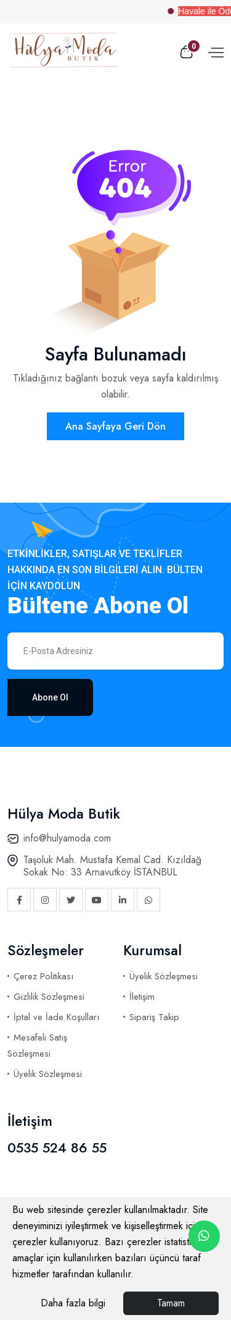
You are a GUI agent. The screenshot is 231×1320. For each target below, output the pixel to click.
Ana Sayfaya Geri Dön (115, 426)
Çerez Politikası (43, 976)
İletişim (142, 996)
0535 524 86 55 (57, 1147)
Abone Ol (50, 697)
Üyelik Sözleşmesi (48, 1074)
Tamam (171, 1303)
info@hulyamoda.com (67, 838)
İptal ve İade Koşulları (56, 1017)
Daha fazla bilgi (73, 1303)
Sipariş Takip (154, 1017)
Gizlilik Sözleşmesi (49, 996)
